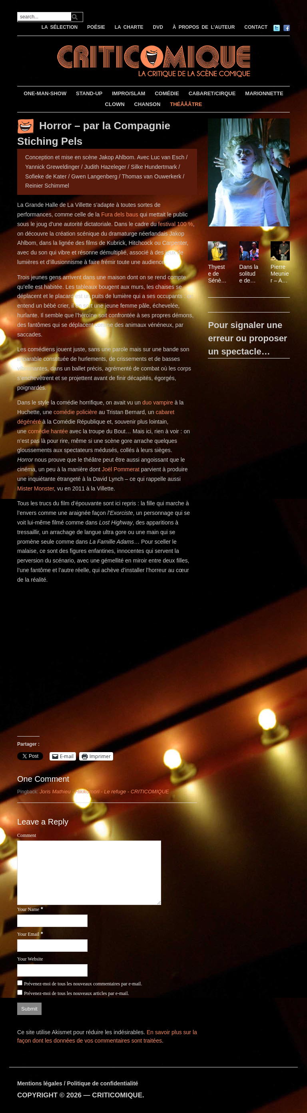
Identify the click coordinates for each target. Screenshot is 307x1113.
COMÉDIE (167, 93)
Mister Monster (35, 488)
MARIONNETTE (264, 93)
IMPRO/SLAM (128, 93)
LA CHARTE (129, 27)
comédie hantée (48, 431)
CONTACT (255, 27)
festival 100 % (175, 224)
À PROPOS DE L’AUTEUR (204, 27)
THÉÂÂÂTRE (186, 104)
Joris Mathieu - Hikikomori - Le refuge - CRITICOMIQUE (104, 792)
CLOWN (115, 104)
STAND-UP (89, 93)
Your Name (28, 909)
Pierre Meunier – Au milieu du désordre (280, 274)
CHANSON (147, 104)
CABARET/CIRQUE (212, 93)
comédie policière (75, 412)
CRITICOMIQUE (117, 1095)
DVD (158, 27)
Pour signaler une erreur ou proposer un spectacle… (247, 338)
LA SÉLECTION (60, 27)
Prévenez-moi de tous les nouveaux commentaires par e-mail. (83, 984)
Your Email (28, 934)
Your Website (30, 959)
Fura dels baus (119, 214)
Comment (26, 835)
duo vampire (157, 402)
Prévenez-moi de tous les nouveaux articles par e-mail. (76, 993)
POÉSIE (96, 27)
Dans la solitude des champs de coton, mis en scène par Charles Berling (248, 274)
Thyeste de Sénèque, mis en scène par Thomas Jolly (217, 274)
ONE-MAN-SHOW (45, 93)
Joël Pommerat (121, 469)
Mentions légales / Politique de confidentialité (77, 1083)
